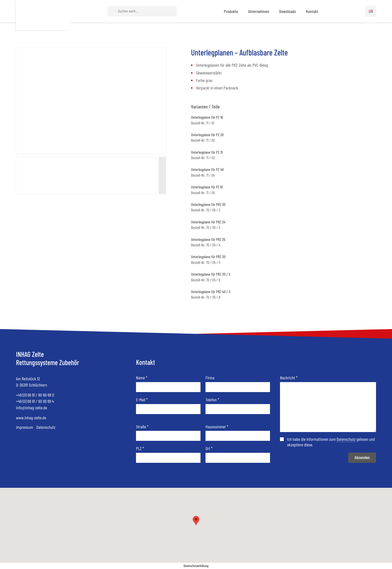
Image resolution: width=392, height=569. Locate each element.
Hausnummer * (217, 426)
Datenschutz (45, 427)
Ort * (209, 448)
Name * (141, 377)
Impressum (24, 427)
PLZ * (140, 448)
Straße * (142, 426)
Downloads (287, 11)
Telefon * (212, 399)
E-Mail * (142, 399)
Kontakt (312, 11)
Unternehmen (258, 11)
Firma (210, 377)
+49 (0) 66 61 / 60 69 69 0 (35, 395)
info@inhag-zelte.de (31, 407)
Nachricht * (289, 377)
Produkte (231, 11)
